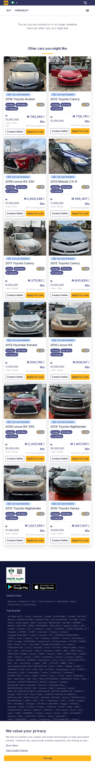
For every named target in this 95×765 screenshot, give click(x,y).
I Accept (47, 758)
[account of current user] (87, 10)
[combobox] (15, 2)
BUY (9, 10)
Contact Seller (15, 132)
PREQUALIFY (22, 10)
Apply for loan (35, 132)
